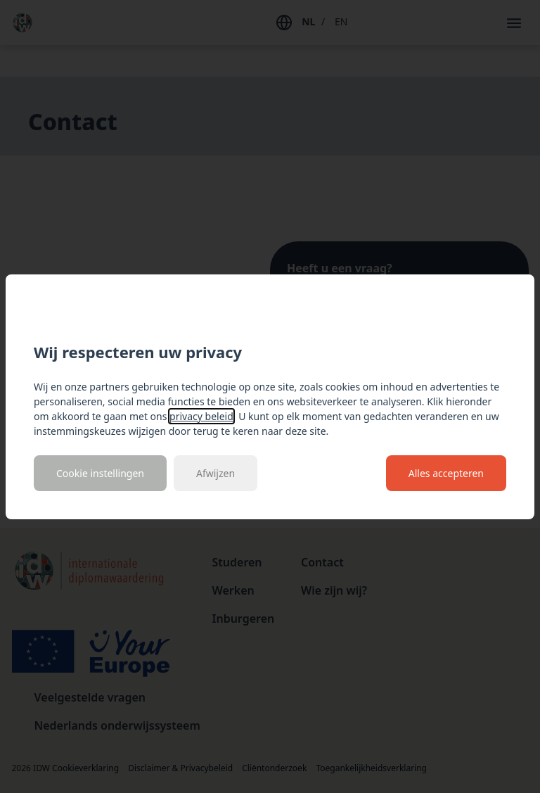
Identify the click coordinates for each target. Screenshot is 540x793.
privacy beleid (201, 416)
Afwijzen (215, 473)
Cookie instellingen (100, 473)
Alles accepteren (446, 473)
